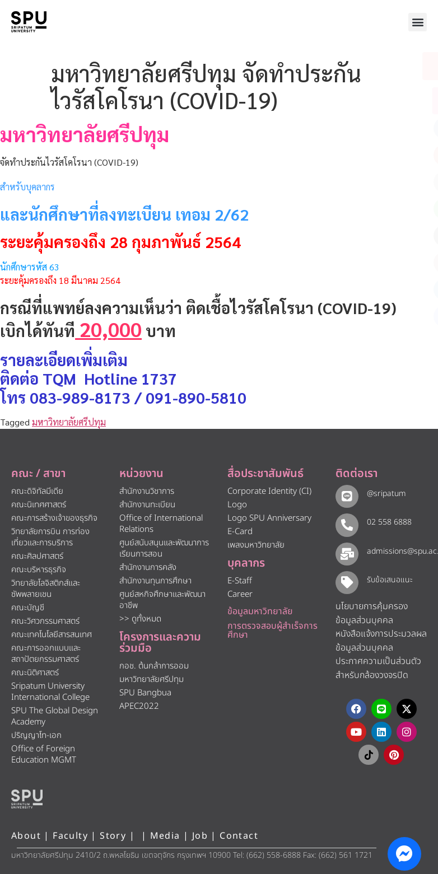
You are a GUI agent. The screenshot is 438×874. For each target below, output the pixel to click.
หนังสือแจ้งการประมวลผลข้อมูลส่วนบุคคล (381, 639)
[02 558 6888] (346, 523)
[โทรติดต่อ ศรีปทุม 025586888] (379, 100)
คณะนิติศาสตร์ (35, 672)
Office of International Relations (161, 524)
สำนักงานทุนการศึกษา (155, 580)
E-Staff (239, 580)
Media (166, 836)
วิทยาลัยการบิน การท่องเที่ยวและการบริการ (50, 537)
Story (113, 836)
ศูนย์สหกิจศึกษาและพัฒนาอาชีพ (162, 600)
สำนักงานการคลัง (147, 567)
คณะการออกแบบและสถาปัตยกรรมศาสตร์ (46, 654)
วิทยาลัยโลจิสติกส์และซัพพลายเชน (45, 589)
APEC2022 (139, 706)
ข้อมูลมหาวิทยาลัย (260, 611)
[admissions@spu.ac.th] (346, 552)
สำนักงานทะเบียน (147, 504)
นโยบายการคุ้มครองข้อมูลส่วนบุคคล (372, 612)
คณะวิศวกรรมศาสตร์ (45, 621)
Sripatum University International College (50, 692)
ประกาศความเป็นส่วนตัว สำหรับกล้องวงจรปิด (378, 667)
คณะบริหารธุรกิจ (38, 569)
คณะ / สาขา (38, 473)
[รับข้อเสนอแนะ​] (346, 581)
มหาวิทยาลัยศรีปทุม (69, 422)
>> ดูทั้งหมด (140, 619)
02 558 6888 (387, 522)
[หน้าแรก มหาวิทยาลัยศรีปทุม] (27, 798)
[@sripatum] (346, 495)
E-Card (240, 531)
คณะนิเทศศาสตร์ (38, 504)
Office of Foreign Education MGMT (43, 754)
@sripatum (384, 493)
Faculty (70, 836)
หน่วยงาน (141, 473)
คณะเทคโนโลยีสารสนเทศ (51, 634)
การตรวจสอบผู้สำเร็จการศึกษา (272, 630)
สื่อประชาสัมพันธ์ (265, 473)
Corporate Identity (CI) (269, 491)
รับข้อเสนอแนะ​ (388, 579)
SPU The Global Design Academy (54, 716)
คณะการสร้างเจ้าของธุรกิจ (54, 518)
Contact (239, 836)
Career (240, 594)
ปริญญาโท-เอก (36, 735)
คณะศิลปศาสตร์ (37, 556)
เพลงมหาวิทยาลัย (256, 545)
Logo (237, 504)
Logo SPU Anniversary (269, 518)
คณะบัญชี (27, 607)
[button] (417, 22)
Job (200, 836)
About (26, 836)
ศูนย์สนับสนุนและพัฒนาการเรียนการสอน (164, 548)
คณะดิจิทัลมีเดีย (37, 491)
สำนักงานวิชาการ (146, 491)
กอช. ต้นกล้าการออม (154, 666)
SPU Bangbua (145, 692)
